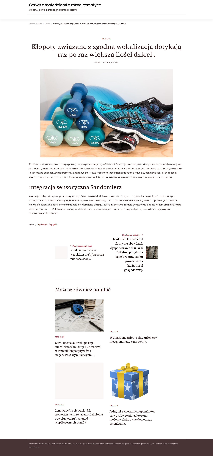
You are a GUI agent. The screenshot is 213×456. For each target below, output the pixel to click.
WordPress (34, 448)
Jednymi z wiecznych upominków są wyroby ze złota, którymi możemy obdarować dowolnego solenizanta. (132, 417)
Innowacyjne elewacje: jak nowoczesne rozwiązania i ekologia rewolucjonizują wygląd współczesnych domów (79, 416)
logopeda (53, 224)
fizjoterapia (42, 224)
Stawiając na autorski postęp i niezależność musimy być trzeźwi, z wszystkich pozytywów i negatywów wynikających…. (78, 349)
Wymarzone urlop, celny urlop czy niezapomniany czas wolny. (133, 340)
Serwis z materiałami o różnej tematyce (65, 5)
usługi (106, 39)
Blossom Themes (154, 444)
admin (97, 62)
